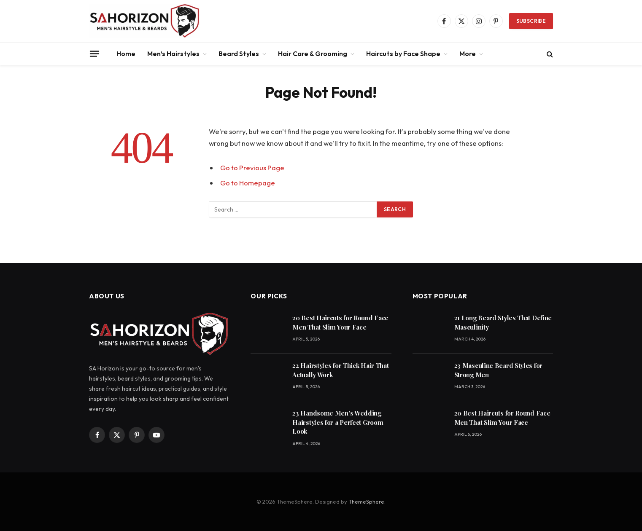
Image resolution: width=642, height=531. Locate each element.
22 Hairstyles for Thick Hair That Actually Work (340, 369)
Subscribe (531, 21)
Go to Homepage (247, 182)
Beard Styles (238, 53)
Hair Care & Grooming (312, 53)
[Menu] (94, 54)
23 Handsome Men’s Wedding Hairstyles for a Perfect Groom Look (337, 422)
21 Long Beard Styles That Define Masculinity (503, 322)
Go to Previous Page (252, 167)
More (467, 53)
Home (125, 53)
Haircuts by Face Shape (403, 53)
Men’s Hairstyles (173, 53)
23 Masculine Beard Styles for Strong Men (498, 369)
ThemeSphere (366, 501)
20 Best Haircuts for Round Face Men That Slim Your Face (340, 322)
